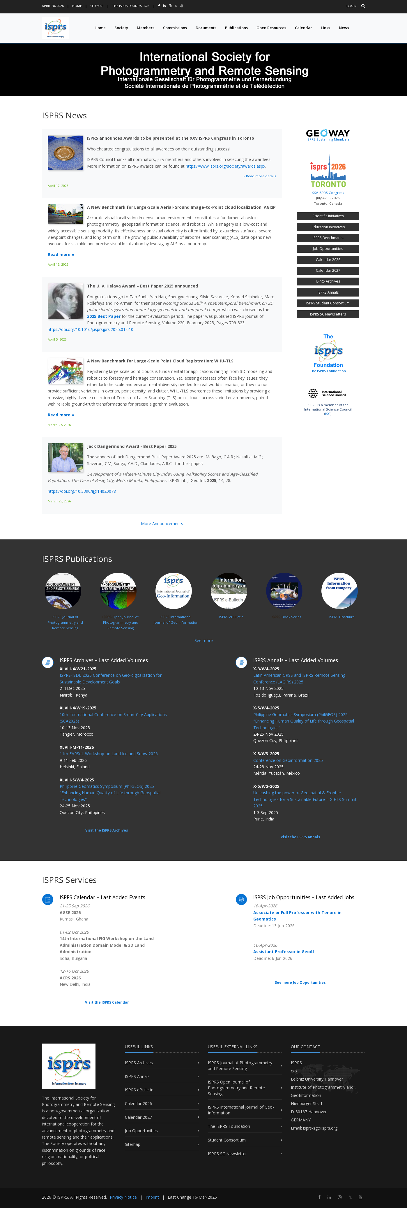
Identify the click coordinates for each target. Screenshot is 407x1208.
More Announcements (162, 523)
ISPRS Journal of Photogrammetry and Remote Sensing (240, 1065)
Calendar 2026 (328, 259)
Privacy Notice (123, 1197)
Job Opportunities (328, 248)
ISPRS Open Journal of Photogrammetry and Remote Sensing (236, 1087)
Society (121, 27)
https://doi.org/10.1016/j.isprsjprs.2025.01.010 (90, 329)
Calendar (303, 27)
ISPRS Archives (328, 281)
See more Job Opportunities (300, 982)
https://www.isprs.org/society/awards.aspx (225, 166)
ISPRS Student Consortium (328, 303)
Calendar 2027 (328, 270)
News (344, 27)
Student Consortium (227, 1140)
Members (145, 27)
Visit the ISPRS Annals (300, 837)
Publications (236, 27)
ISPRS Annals (328, 292)
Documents (206, 27)
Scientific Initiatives (328, 215)
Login (351, 6)
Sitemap (97, 5)
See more (203, 640)
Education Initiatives (328, 227)
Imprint (152, 1197)
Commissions (175, 27)
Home (77, 5)
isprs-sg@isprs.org (320, 1128)
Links (325, 27)
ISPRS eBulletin (139, 1090)
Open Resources (271, 27)
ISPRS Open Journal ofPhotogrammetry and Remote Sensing (119, 609)
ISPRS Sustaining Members (328, 139)
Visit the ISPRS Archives (106, 830)
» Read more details (259, 176)
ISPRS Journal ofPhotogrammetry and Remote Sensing (64, 609)
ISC (327, 413)
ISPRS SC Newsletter (227, 1153)
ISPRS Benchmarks (328, 237)
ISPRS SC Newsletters (328, 314)
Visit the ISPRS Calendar (107, 1002)
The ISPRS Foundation (131, 5)
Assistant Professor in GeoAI (283, 951)
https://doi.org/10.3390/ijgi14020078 (82, 491)
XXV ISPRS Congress (328, 173)
